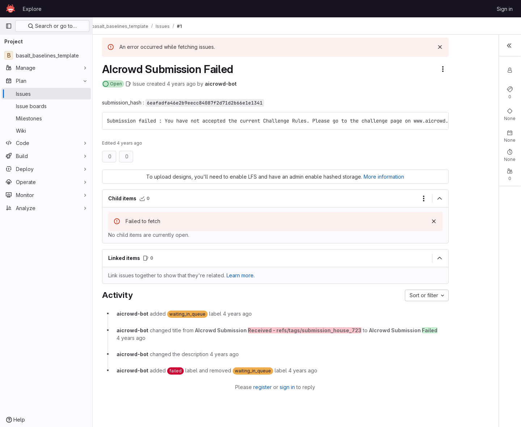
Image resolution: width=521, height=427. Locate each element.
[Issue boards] (46, 106)
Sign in (505, 9)
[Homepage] (10, 8)
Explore (32, 9)
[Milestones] (46, 118)
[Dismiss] (398, 47)
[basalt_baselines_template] (46, 55)
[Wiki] (46, 130)
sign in (266, 387)
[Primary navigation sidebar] (8, 26)
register (242, 387)
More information (363, 177)
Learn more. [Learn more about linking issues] (240, 275)
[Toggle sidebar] (508, 46)
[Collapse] (398, 198)
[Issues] (46, 93)
